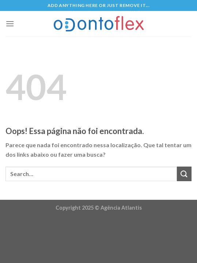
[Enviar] (184, 174)
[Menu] (9, 24)
